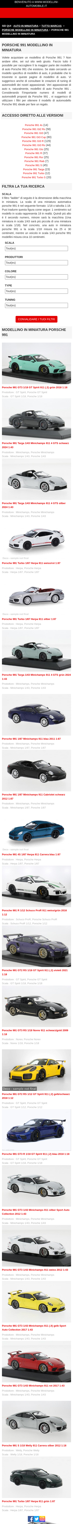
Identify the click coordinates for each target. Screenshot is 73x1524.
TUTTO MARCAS (51, 25)
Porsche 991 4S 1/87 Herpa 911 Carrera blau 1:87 (31, 854)
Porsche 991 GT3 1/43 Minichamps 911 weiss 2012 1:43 (35, 1269)
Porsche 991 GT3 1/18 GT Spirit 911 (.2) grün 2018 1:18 (34, 387)
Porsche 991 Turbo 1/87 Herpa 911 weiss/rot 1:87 (31, 563)
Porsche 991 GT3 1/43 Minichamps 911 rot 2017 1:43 (33, 1385)
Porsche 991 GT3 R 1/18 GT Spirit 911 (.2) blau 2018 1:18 (35, 1154)
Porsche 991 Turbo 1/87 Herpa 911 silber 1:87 (29, 619)
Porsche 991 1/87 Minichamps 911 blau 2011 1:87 (31, 738)
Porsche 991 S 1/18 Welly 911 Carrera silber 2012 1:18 (34, 1445)
